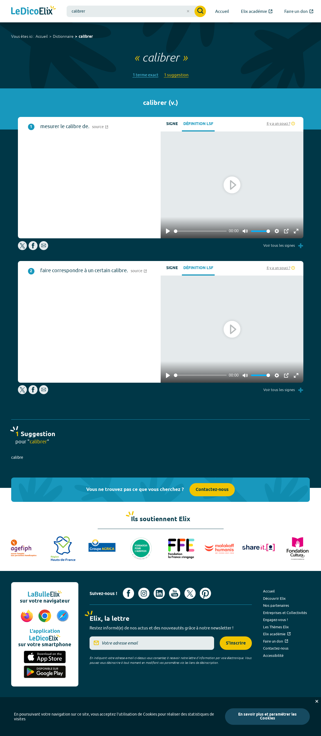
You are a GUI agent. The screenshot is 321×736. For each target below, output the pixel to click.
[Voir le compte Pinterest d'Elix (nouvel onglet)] (205, 593)
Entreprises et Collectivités (285, 612)
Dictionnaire (63, 36)
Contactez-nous (212, 490)
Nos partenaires (276, 605)
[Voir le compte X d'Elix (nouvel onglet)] (190, 593)
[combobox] (136, 11)
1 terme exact (145, 74)
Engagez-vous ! (275, 619)
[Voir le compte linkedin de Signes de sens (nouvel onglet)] (159, 593)
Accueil (42, 36)
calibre (17, 457)
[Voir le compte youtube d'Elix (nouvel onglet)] (174, 593)
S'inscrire (236, 643)
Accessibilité (273, 655)
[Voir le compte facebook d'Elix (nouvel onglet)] (128, 593)
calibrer (86, 36)
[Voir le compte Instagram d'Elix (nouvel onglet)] (143, 593)
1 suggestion (176, 74)
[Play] (167, 231)
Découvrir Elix (274, 598)
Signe (172, 124)
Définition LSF (198, 124)
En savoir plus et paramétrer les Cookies (267, 716)
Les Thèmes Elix (276, 627)
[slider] (200, 231)
